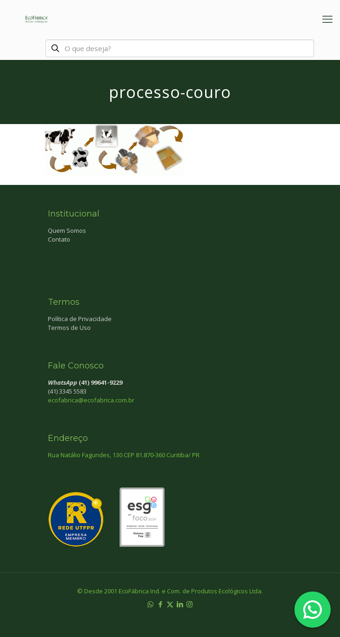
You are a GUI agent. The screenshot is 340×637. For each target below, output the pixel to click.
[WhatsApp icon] (150, 604)
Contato (59, 239)
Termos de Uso (69, 327)
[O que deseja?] (180, 48)
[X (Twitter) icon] (170, 604)
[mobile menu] (327, 18)
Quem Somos (67, 230)
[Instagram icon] (189, 604)
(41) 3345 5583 (67, 391)
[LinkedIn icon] (179, 604)
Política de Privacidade (80, 319)
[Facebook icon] (160, 604)
